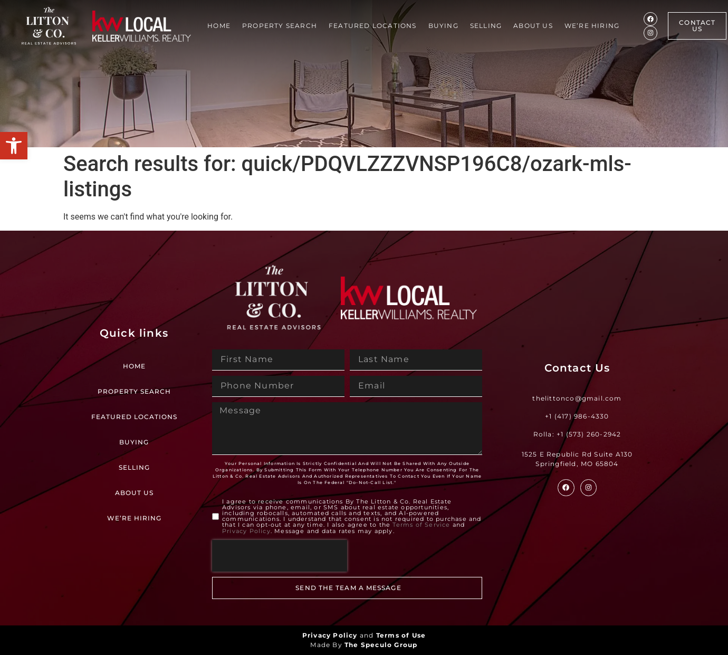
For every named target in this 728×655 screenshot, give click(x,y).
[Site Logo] (49, 26)
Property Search (279, 26)
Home (219, 26)
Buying (443, 26)
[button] (13, 145)
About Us (533, 26)
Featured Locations (373, 26)
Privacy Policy (246, 531)
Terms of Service (421, 525)
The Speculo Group (380, 645)
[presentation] (279, 556)
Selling (486, 26)
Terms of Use (401, 635)
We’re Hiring (591, 26)
